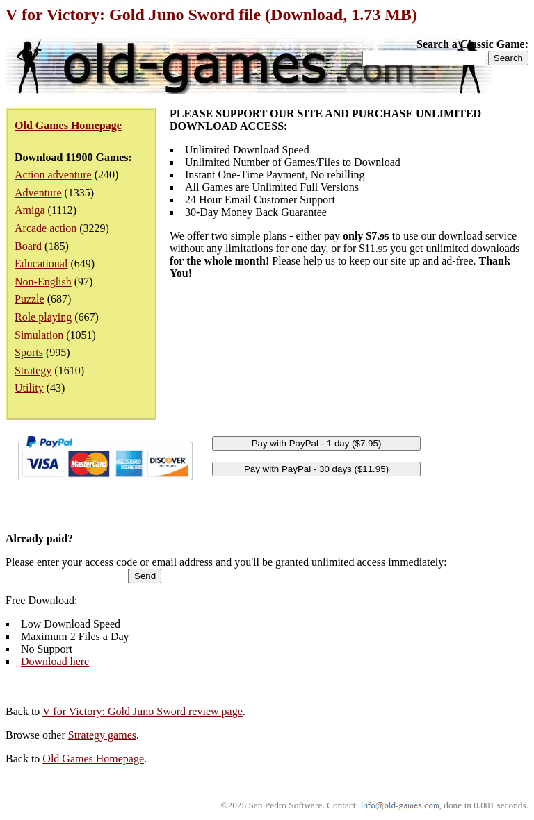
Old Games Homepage (93, 758)
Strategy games (102, 735)
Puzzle (29, 299)
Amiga (30, 210)
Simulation (39, 335)
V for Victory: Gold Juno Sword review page (142, 711)
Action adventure (53, 175)
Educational (41, 263)
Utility (29, 388)
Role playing (43, 317)
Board (28, 246)
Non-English (43, 281)
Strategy (33, 370)
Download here (55, 661)
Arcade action (45, 228)
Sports (29, 352)
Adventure (38, 193)
